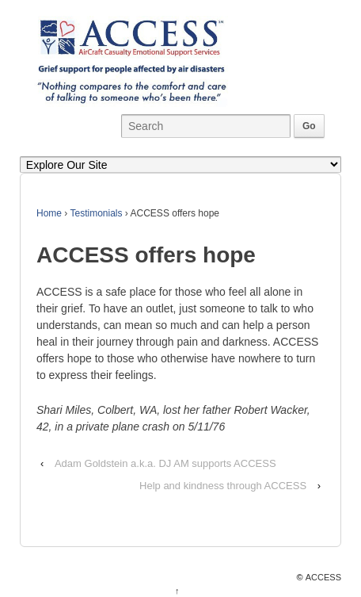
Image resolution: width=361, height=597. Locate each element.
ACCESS (323, 577)
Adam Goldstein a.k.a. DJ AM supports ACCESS (165, 463)
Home (49, 213)
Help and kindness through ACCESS (222, 486)
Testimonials (96, 213)
